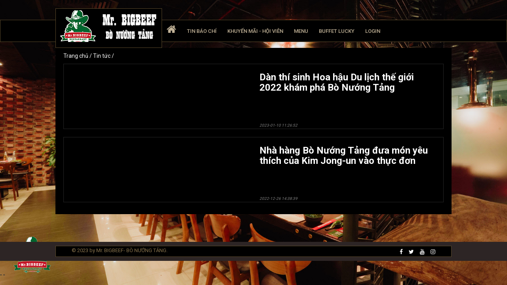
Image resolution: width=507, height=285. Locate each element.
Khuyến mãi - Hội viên (255, 31)
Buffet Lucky (337, 31)
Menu (301, 31)
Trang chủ (76, 56)
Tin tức (102, 56)
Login (372, 31)
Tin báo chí (202, 31)
